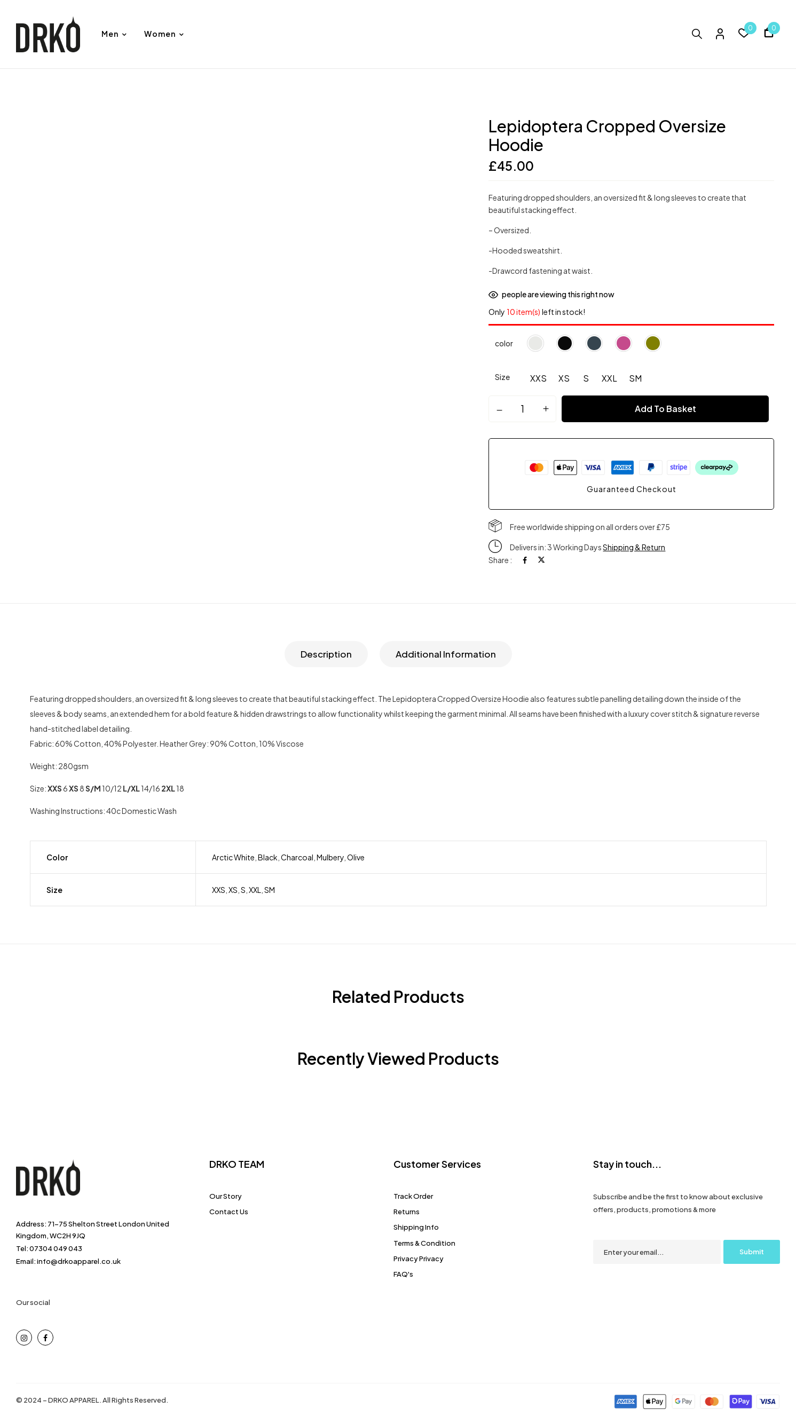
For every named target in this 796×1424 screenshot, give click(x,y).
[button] (769, 34)
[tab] (326, 654)
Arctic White (233, 857)
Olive (356, 857)
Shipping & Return (634, 547)
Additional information (446, 654)
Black (268, 857)
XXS (218, 890)
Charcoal (297, 857)
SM (269, 890)
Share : (500, 560)
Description (326, 654)
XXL (255, 890)
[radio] (538, 380)
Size (502, 377)
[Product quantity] (522, 408)
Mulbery (330, 857)
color (504, 343)
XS (233, 890)
